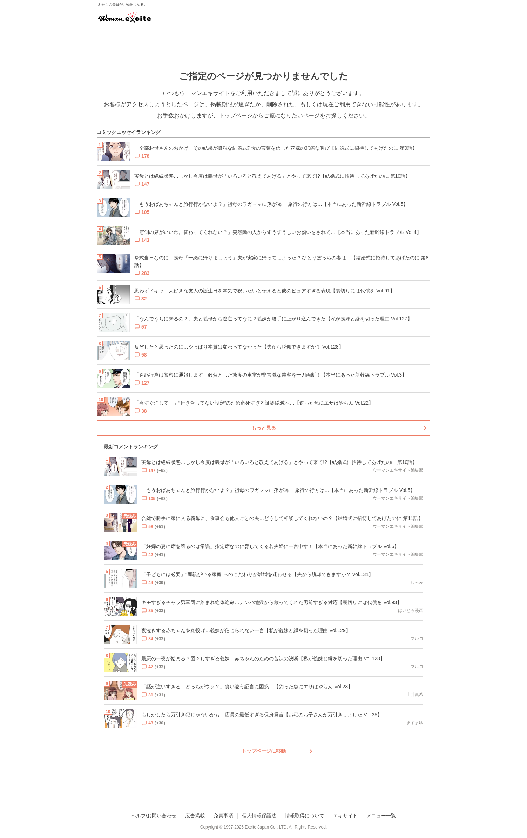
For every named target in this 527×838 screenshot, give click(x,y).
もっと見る (263, 428)
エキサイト (345, 815)
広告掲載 (195, 815)
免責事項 (223, 815)
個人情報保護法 (259, 815)
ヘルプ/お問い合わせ (154, 815)
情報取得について (304, 815)
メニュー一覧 (381, 815)
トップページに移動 (264, 751)
